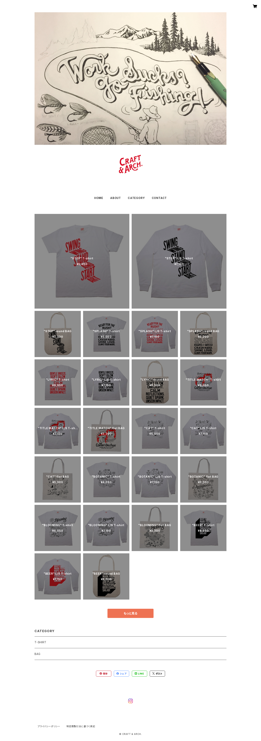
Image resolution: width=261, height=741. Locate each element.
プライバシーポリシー (49, 726)
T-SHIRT (40, 642)
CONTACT (159, 198)
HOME (98, 198)
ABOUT (115, 198)
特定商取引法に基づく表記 (80, 726)
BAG (37, 654)
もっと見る (130, 613)
